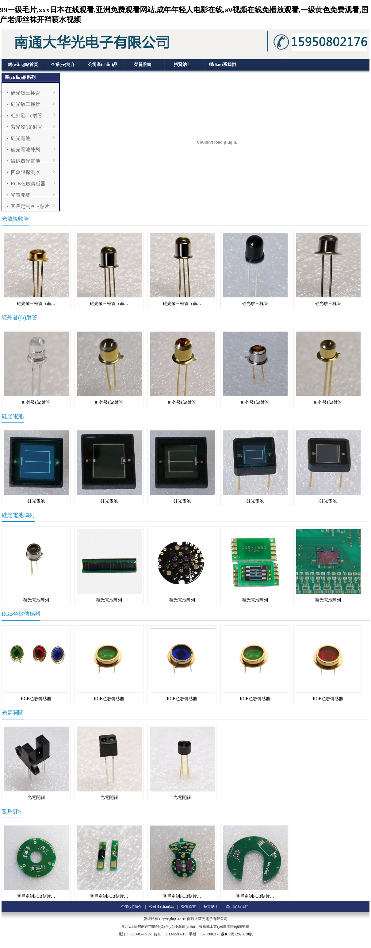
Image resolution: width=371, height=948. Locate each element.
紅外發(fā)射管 (26, 115)
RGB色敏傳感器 (28, 183)
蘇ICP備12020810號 (237, 934)
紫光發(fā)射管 (26, 126)
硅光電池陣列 (25, 149)
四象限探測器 (25, 172)
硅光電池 (20, 138)
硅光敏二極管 (25, 104)
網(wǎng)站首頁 (23, 64)
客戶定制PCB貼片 (30, 206)
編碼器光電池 (25, 161)
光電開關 (20, 195)
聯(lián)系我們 (222, 64)
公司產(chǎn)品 (102, 64)
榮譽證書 (142, 64)
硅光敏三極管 (25, 92)
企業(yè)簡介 (63, 64)
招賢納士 (182, 64)
